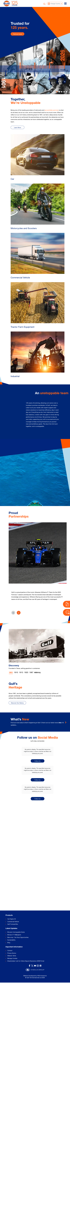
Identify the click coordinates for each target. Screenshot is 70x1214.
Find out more (17, 34)
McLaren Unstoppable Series (16, 932)
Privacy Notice (11, 953)
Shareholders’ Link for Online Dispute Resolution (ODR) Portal (25, 961)
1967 (31, 672)
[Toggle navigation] (65, 3)
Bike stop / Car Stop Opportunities (18, 937)
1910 (16, 672)
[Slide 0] (57, 91)
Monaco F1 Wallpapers (14, 934)
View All (37, 673)
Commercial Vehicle (13, 921)
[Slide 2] (61, 91)
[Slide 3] (64, 91)
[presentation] (19, 613)
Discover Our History (17, 703)
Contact (9, 950)
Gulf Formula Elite (12, 924)
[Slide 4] (66, 91)
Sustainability (11, 940)
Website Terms (11, 955)
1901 (11, 673)
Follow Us (37, 761)
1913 (21, 672)
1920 (26, 672)
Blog (8, 942)
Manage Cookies (12, 958)
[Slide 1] (59, 91)
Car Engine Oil (11, 919)
